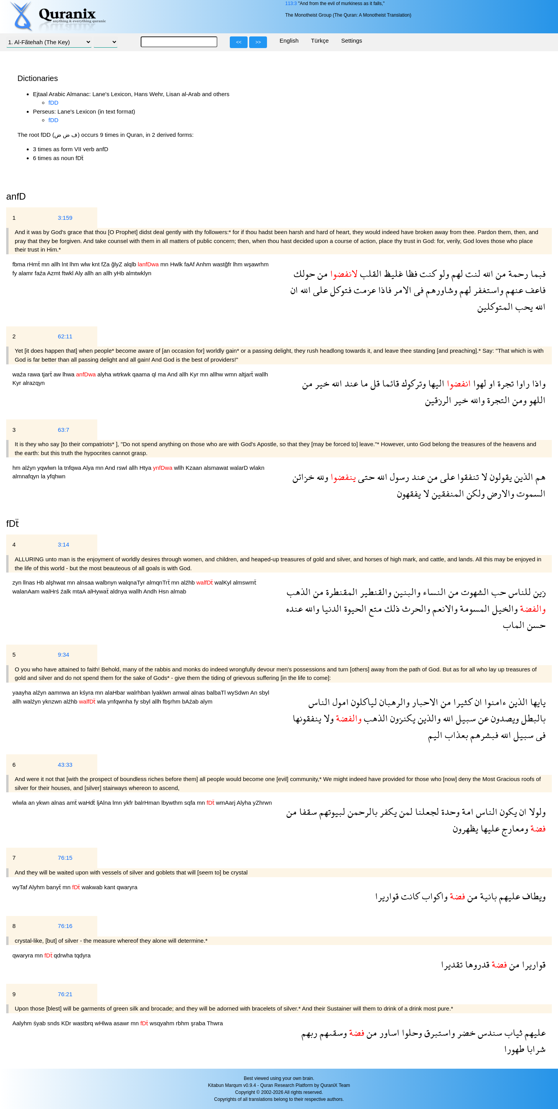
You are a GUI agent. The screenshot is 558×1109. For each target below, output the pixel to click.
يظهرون (465, 828)
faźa (41, 273)
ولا (327, 718)
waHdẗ (87, 802)
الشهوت (474, 592)
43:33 (65, 764)
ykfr (129, 802)
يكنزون (401, 718)
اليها (435, 383)
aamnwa (60, 692)
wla (102, 701)
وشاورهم (440, 290)
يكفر (387, 811)
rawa (35, 374)
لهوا (478, 383)
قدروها (476, 964)
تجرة (504, 383)
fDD (53, 102)
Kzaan (195, 467)
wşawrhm (256, 264)
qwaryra (127, 887)
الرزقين (438, 400)
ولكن (474, 493)
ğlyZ (117, 264)
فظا (410, 273)
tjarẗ (47, 374)
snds (54, 1023)
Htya (146, 467)
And (173, 374)
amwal (182, 692)
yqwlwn (47, 467)
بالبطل (532, 718)
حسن (535, 625)
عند (350, 383)
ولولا (536, 811)
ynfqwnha (120, 701)
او (490, 383)
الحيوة (354, 608)
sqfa (190, 802)
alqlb (131, 264)
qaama (142, 374)
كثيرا (461, 702)
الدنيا (330, 608)
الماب (514, 625)
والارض (499, 493)
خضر (465, 1032)
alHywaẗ (98, 591)
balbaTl (217, 692)
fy (15, 273)
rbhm (183, 1023)
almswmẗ (244, 582)
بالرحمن (361, 811)
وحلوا (411, 1032)
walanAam (26, 591)
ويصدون (504, 718)
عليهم (508, 896)
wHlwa (104, 1023)
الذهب (299, 592)
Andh (150, 591)
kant (110, 887)
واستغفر (487, 290)
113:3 (291, 3)
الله (486, 273)
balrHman (147, 802)
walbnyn (106, 582)
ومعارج (513, 828)
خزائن (303, 477)
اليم (435, 735)
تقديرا (452, 964)
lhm (75, 264)
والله (476, 400)
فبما (537, 273)
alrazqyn (34, 382)
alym (206, 701)
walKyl (223, 582)
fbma (19, 264)
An (254, 692)
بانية (487, 896)
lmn (117, 802)
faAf (190, 264)
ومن (518, 400)
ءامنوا (494, 702)
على (319, 290)
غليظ (392, 273)
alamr (27, 273)
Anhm (204, 264)
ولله (321, 477)
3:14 (63, 544)
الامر (401, 290)
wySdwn (238, 692)
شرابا (535, 1049)
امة (467, 811)
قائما (389, 383)
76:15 (65, 857)
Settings (351, 40)
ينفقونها (307, 718)
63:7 (63, 429)
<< (238, 42)
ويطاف (533, 896)
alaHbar (116, 692)
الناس (319, 702)
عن (482, 718)
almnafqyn (26, 476)
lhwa (69, 374)
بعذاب (455, 735)
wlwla (20, 802)
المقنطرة (341, 592)
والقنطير (374, 592)
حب (497, 592)
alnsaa (86, 582)
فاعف (534, 290)
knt (96, 264)
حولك (304, 273)
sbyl (264, 692)
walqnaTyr (133, 582)
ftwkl (68, 273)
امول (339, 702)
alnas (199, 692)
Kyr (195, 374)
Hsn (164, 591)
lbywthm (172, 802)
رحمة (517, 273)
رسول (398, 477)
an (99, 273)
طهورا (514, 1049)
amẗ (72, 802)
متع (374, 608)
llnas (30, 582)
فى (418, 290)
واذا (538, 383)
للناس (518, 592)
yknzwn (53, 701)
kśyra (87, 692)
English (288, 40)
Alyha (245, 802)
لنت (471, 273)
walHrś (50, 591)
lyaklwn (162, 692)
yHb (120, 273)
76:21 (65, 994)
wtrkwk (122, 374)
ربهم (309, 1032)
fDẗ (12, 523)
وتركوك (412, 383)
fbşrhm (172, 701)
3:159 (65, 217)
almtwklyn (139, 273)
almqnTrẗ (158, 582)
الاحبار (424, 702)
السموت (530, 493)
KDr (67, 1023)
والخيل (504, 608)
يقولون (499, 477)
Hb (41, 582)
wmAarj (226, 802)
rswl (123, 467)
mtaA (79, 591)
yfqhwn (56, 476)
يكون (507, 811)
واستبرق (438, 1032)
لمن (405, 811)
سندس (488, 1032)
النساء (433, 592)
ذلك (391, 608)
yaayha (22, 692)
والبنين (405, 592)
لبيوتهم (331, 811)
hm (17, 467)
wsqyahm (163, 1023)
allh (56, 264)
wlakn (257, 467)
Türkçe (320, 40)
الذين (522, 477)
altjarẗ (247, 374)
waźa (20, 374)
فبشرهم (483, 735)
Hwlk (177, 264)
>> (258, 42)
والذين (428, 718)
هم (539, 477)
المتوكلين (495, 306)
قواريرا (387, 896)
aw (57, 374)
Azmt (54, 273)
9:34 (63, 654)
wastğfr (223, 264)
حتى (365, 477)
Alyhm (37, 887)
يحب (523, 306)
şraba (199, 1023)
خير (321, 383)
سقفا (307, 811)
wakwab (92, 887)
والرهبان (393, 702)
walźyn (33, 701)
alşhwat (56, 582)
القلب (370, 273)
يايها (537, 702)
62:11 (65, 336)
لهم (456, 273)
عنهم (513, 290)
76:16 (65, 926)
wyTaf (20, 887)
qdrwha (64, 955)
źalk (66, 591)
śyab (40, 1023)
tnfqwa (73, 467)
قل (374, 383)
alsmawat (217, 467)
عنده (294, 608)
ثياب (512, 1032)
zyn (17, 582)
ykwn (43, 802)
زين (538, 592)
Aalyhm (22, 1023)
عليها (488, 828)
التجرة (497, 400)
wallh (261, 374)
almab (178, 591)
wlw (86, 264)
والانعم (444, 608)
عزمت (363, 290)
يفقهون (409, 493)
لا (483, 477)
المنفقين (446, 493)
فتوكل (339, 290)
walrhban (139, 692)
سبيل (464, 718)
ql (155, 374)
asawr (122, 1023)
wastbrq (84, 1023)
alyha (105, 374)
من (499, 273)
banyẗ (54, 887)
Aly (79, 273)
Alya (89, 467)
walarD (240, 467)
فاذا (383, 290)
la (61, 467)
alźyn (29, 467)
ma (162, 374)
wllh (180, 467)
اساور (388, 1032)
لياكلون (363, 702)
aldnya (119, 591)
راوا (522, 383)
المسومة (474, 608)
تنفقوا (467, 477)
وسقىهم (332, 1032)
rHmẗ (34, 264)
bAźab (191, 701)
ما (363, 383)
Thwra (215, 1023)
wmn (232, 374)
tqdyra (82, 955)
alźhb (188, 582)
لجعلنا (426, 811)
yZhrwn (262, 802)
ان (294, 290)
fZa (106, 264)
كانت (409, 896)
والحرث (415, 608)
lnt (66, 264)
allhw (217, 374)
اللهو (536, 400)
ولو (442, 273)
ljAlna (105, 802)
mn (46, 264)
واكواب (434, 896)
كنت (426, 273)
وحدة (449, 811)
